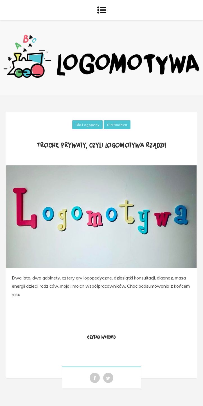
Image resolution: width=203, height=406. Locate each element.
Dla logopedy (87, 125)
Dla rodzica (117, 125)
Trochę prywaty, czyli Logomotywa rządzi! (101, 145)
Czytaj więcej (101, 337)
